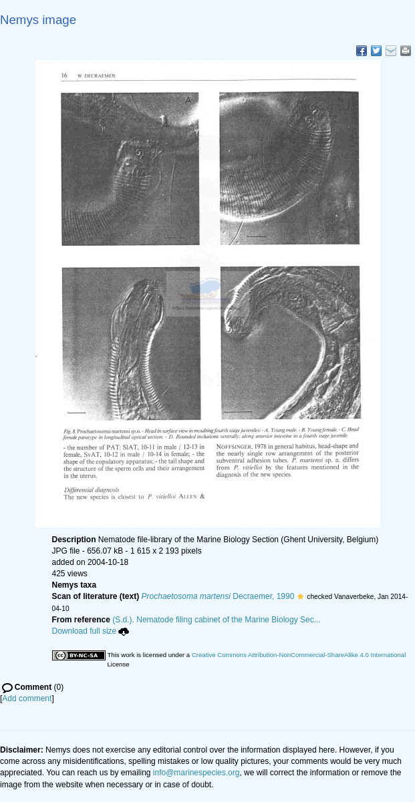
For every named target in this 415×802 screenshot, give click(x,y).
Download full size (91, 631)
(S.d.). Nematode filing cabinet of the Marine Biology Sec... (216, 619)
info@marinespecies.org (196, 772)
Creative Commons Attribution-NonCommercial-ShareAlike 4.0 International (299, 654)
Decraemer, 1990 (218, 596)
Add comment (26, 698)
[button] (300, 596)
